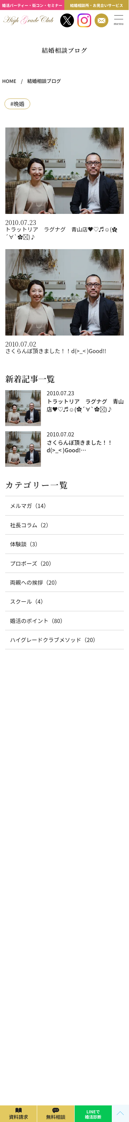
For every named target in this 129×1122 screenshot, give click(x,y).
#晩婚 (17, 104)
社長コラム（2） (30, 525)
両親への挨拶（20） (35, 582)
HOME (9, 80)
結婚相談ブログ (44, 80)
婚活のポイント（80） (38, 620)
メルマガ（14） (29, 505)
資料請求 (18, 1116)
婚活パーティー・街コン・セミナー (32, 5)
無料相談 (55, 1116)
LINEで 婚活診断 (93, 1114)
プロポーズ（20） (32, 563)
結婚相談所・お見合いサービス (96, 5)
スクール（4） (28, 601)
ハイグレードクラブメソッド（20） (54, 639)
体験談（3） (25, 544)
